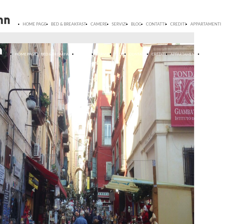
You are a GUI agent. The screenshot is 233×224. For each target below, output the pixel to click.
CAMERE (99, 23)
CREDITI (178, 23)
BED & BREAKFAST (68, 23)
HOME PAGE (35, 23)
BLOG (136, 23)
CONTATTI (156, 23)
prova (207, 54)
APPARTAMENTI (205, 23)
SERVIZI (119, 23)
